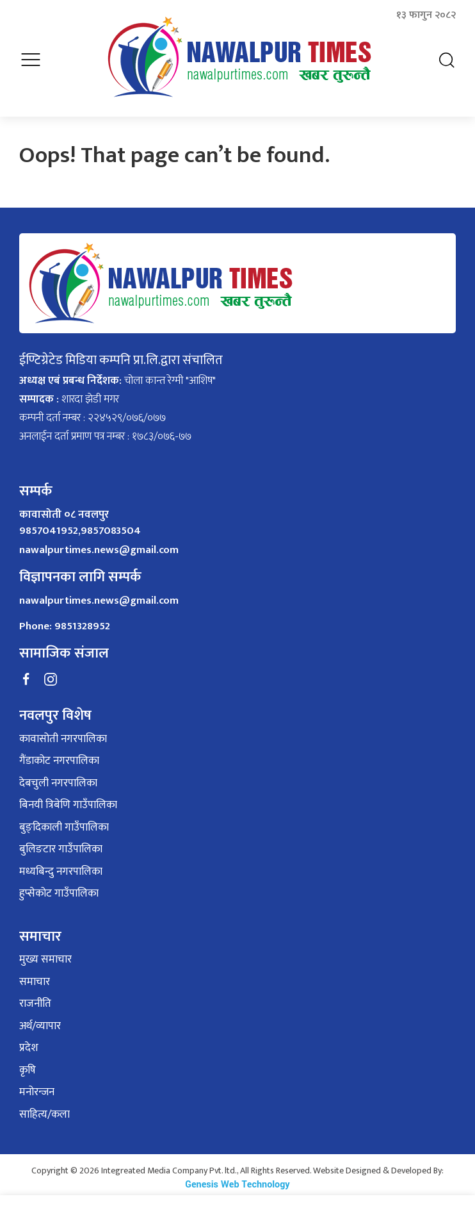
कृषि (27, 1063)
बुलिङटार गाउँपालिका (60, 842)
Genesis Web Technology (237, 1177)
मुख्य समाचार (45, 953)
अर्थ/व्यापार (40, 1019)
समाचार (34, 974)
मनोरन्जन (36, 1085)
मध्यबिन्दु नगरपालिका (60, 864)
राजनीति (35, 997)
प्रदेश (28, 1041)
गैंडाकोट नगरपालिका (59, 754)
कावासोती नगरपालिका (63, 732)
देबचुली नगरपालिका (58, 776)
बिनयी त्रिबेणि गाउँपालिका (68, 798)
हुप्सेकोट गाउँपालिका (59, 887)
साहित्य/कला (44, 1107)
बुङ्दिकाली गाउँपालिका (64, 820)
